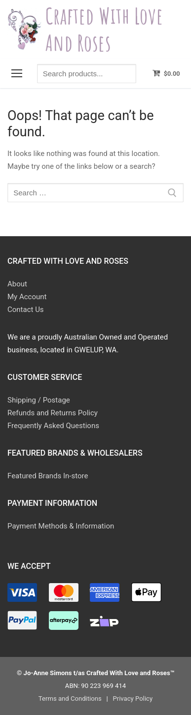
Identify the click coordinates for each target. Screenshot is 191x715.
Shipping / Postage (38, 400)
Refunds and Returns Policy (52, 412)
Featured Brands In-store (47, 475)
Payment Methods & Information (60, 526)
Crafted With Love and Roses (104, 29)
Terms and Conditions (70, 698)
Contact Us (25, 309)
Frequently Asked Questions (53, 425)
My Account (26, 296)
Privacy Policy (133, 698)
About (17, 284)
